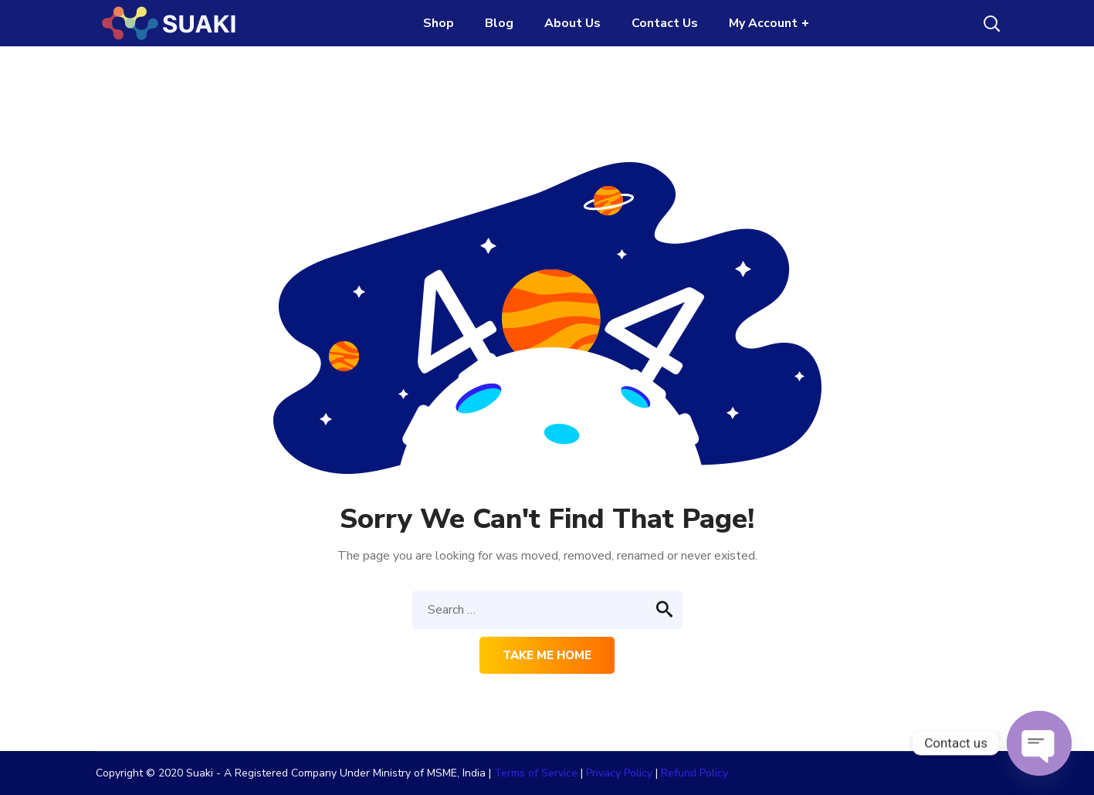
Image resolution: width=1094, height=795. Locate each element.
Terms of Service (535, 773)
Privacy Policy (619, 773)
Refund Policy (694, 773)
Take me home (547, 655)
